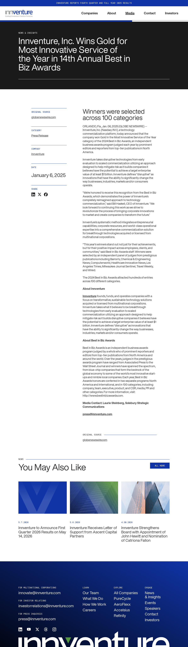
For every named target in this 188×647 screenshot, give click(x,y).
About (111, 13)
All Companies (126, 593)
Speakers (152, 608)
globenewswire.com (43, 117)
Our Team (91, 593)
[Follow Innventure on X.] (37, 629)
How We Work (94, 604)
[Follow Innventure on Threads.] (46, 629)
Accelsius (122, 610)
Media (129, 13)
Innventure (37, 154)
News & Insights (153, 595)
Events (150, 603)
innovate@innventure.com (39, 593)
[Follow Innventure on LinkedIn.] (20, 629)
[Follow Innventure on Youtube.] (29, 629)
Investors (171, 13)
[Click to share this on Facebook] (46, 194)
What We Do (93, 598)
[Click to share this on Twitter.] (39, 194)
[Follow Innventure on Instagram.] (54, 629)
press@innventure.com (37, 619)
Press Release (39, 135)
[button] (90, 13)
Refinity (120, 616)
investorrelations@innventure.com (42, 606)
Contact (150, 13)
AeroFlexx (122, 604)
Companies (89, 13)
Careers (89, 610)
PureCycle (122, 598)
